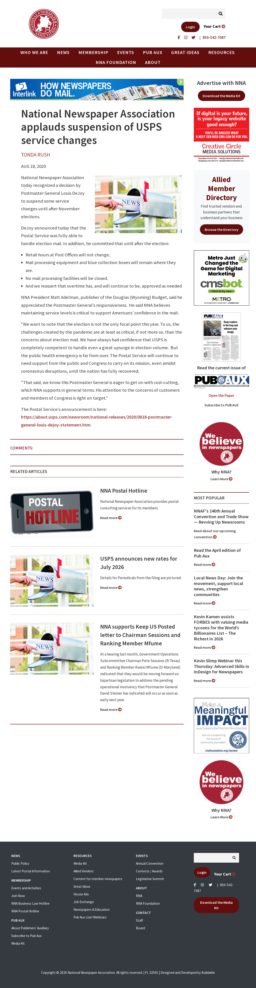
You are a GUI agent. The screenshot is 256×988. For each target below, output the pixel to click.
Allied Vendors (83, 871)
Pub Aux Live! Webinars (90, 917)
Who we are (34, 52)
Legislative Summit (150, 879)
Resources (221, 52)
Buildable (208, 972)
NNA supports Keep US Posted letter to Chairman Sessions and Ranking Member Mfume (140, 635)
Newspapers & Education (91, 909)
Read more (111, 517)
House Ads (81, 894)
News (63, 52)
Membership (93, 52)
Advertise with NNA (221, 83)
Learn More (221, 479)
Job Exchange (83, 902)
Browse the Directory (221, 229)
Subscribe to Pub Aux (26, 936)
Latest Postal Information (30, 871)
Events (125, 52)
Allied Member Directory (221, 188)
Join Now (18, 896)
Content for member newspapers (97, 879)
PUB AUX (152, 52)
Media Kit (18, 943)
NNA (139, 896)
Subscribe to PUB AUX (221, 405)
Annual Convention (149, 863)
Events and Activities (26, 888)
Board (140, 928)
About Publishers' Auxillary (30, 928)
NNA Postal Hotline (123, 490)
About (153, 62)
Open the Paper (221, 395)
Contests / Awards (149, 871)
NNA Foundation (116, 62)
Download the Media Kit (221, 96)
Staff (139, 920)
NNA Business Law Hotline (30, 903)
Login (190, 27)
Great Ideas (185, 52)
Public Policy (20, 863)
